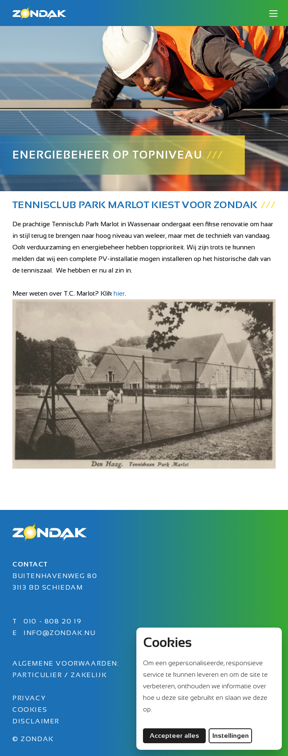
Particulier (38, 674)
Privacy (29, 697)
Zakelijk (89, 674)
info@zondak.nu (59, 632)
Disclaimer (36, 721)
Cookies (29, 709)
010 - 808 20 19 (52, 621)
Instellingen (230, 735)
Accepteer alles (178, 735)
